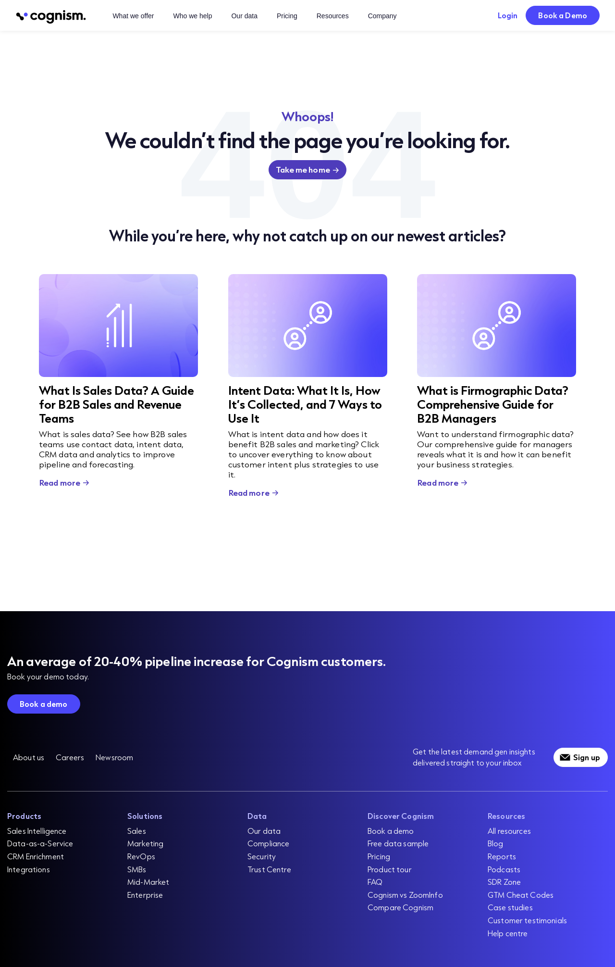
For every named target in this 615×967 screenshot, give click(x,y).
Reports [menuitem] (502, 856)
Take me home (303, 169)
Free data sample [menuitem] (398, 843)
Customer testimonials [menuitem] (527, 920)
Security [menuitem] (261, 856)
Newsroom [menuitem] (114, 757)
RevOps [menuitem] (141, 856)
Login (508, 15)
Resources (333, 16)
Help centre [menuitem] (508, 933)
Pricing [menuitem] (379, 856)
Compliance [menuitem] (268, 843)
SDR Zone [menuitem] (504, 882)
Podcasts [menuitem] (504, 869)
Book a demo (44, 704)
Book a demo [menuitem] (391, 831)
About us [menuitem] (28, 757)
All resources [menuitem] (509, 831)
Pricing (287, 16)
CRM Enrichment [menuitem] (35, 856)
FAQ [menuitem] (375, 882)
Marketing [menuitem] (145, 843)
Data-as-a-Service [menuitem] (40, 843)
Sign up (586, 757)
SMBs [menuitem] (137, 869)
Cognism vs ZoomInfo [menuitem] (405, 895)
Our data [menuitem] (264, 831)
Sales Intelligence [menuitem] (37, 831)
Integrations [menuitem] (28, 869)
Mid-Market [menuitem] (148, 882)
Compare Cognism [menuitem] (400, 907)
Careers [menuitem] (70, 757)
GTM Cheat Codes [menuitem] (521, 895)
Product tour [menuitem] (390, 869)
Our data (244, 16)
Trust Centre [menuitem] (269, 869)
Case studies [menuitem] (510, 907)
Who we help (192, 16)
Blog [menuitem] (496, 843)
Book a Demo (562, 15)
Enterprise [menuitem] (145, 895)
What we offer (133, 16)
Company (382, 16)
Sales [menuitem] (136, 831)
